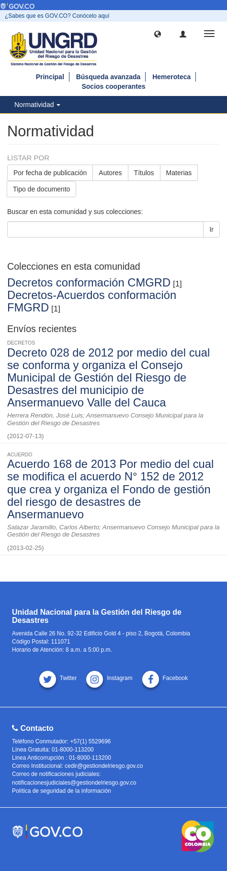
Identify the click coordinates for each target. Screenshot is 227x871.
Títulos (144, 173)
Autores (110, 173)
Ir (211, 229)
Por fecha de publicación (50, 173)
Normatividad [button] (37, 104)
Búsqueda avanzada (108, 77)
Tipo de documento (41, 189)
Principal (50, 77)
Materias (179, 173)
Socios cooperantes (113, 86)
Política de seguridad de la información (61, 790)
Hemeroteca (171, 77)
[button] (157, 33)
